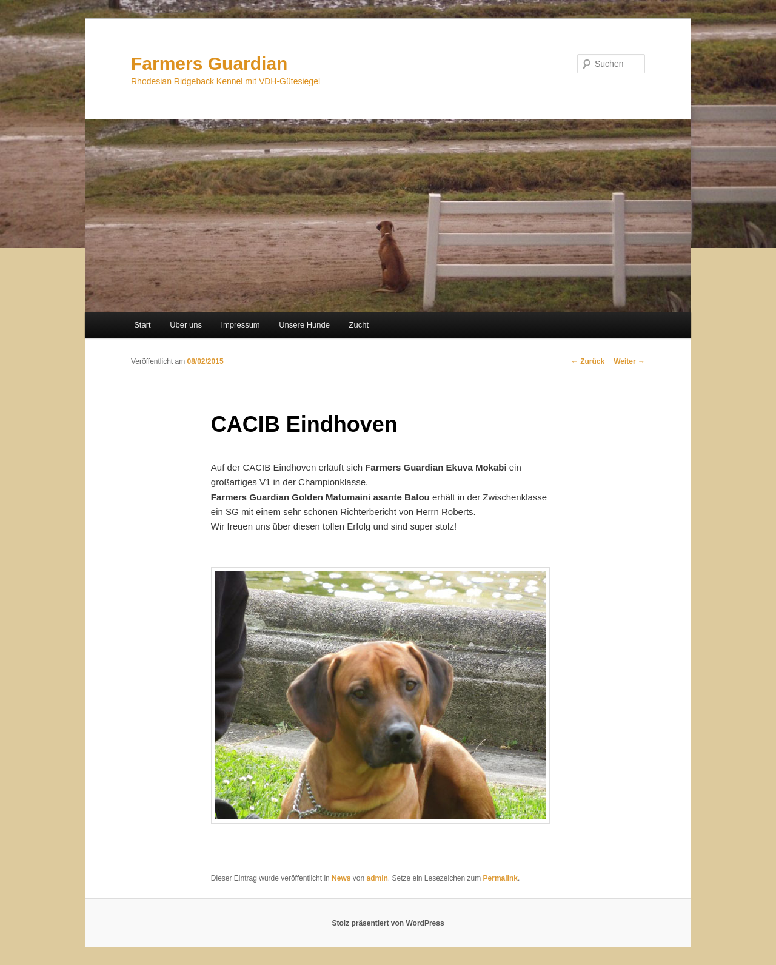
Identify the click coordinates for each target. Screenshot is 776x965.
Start (142, 324)
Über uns (186, 324)
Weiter (629, 361)
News (341, 878)
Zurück (587, 361)
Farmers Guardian (209, 63)
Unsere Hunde (304, 324)
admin (376, 878)
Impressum (240, 324)
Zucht (359, 324)
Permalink (500, 878)
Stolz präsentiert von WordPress (388, 923)
